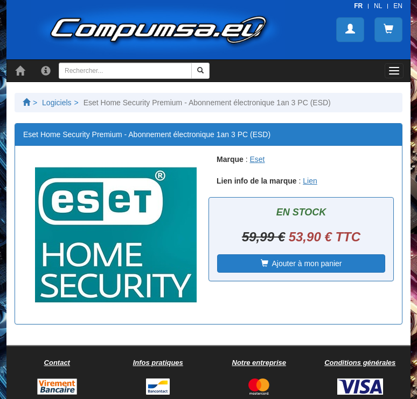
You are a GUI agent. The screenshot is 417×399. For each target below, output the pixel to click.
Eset (257, 159)
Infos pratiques (158, 363)
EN (397, 6)
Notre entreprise (259, 363)
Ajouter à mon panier (301, 263)
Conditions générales (359, 363)
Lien (310, 181)
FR (358, 6)
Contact (57, 363)
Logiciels (56, 102)
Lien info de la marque (257, 181)
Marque (230, 159)
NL (378, 6)
